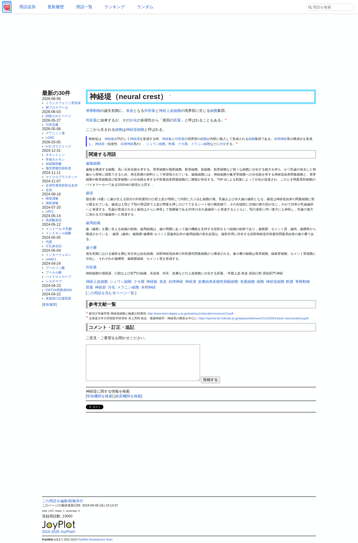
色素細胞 (247, 281)
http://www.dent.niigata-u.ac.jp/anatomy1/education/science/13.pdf (191, 313)
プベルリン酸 (55, 268)
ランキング (114, 7)
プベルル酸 (54, 272)
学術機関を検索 (99, 396)
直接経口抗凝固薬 (58, 298)
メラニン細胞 (200, 144)
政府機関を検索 (128, 396)
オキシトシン (55, 155)
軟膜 (171, 144)
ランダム (145, 7)
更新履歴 (55, 7)
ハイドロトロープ (58, 276)
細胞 (213, 111)
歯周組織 (93, 223)
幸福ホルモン (55, 159)
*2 (236, 143)
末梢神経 (280, 139)
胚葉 (177, 120)
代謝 (49, 242)
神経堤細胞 (135, 129)
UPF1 (50, 211)
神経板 (109, 139)
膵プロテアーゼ (57, 107)
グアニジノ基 (55, 133)
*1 (226, 119)
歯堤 (89, 193)
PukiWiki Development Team (95, 539)
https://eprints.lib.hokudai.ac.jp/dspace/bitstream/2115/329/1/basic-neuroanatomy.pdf (253, 318)
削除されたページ (58, 116)
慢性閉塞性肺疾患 (58, 168)
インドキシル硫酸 (58, 233)
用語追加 (27, 7)
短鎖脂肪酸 (54, 163)
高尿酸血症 (54, 220)
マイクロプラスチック (62, 177)
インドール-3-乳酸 (59, 229)
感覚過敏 (52, 203)
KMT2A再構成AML (59, 290)
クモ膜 (183, 144)
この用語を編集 (55, 501)
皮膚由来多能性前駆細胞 (218, 281)
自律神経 (127, 144)
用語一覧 (84, 7)
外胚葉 (149, 111)
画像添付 (75, 501)
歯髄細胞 (93, 163)
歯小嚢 (91, 247)
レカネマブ (54, 281)
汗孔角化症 (54, 246)
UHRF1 (51, 259)
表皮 (129, 111)
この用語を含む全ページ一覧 (110, 293)
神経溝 (135, 139)
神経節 (100, 144)
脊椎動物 (93, 111)
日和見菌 (52, 124)
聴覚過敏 (52, 198)
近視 (49, 190)
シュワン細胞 (155, 144)
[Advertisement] (179, 50)
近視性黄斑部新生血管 (62, 185)
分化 (133, 120)
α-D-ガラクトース (58, 146)
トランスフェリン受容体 (63, 103)
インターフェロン (58, 255)
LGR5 (50, 137)
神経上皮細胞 (170, 111)
